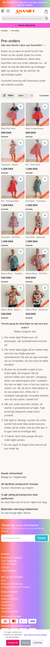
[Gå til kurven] (47, 11)
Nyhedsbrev (6, 605)
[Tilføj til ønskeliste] (20, 106)
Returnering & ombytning (12, 584)
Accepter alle (13, 643)
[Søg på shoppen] (46, 18)
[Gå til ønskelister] (8, 11)
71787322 (5, 567)
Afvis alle (25, 643)
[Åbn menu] (2, 11)
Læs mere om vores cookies (35, 635)
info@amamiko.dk (9, 570)
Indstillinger (37, 643)
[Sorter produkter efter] (25, 95)
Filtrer (8, 95)
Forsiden (4, 31)
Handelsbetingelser (9, 611)
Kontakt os (5, 602)
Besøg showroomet (9, 599)
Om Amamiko (7, 595)
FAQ (3, 580)
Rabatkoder (6, 608)
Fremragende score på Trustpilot (15, 587)
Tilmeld (41, 538)
